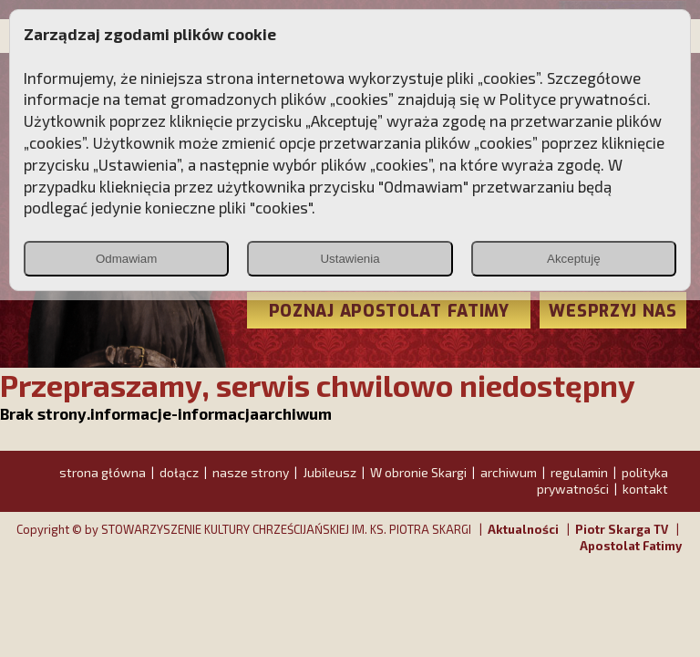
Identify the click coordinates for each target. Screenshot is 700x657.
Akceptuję (574, 259)
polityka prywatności (602, 480)
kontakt (645, 488)
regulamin (579, 472)
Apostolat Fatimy (631, 545)
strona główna (102, 472)
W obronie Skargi (418, 472)
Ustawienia (349, 259)
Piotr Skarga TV (621, 529)
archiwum (508, 472)
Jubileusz (329, 472)
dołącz (179, 472)
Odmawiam (126, 259)
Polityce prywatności (573, 98)
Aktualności (523, 529)
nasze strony (250, 472)
